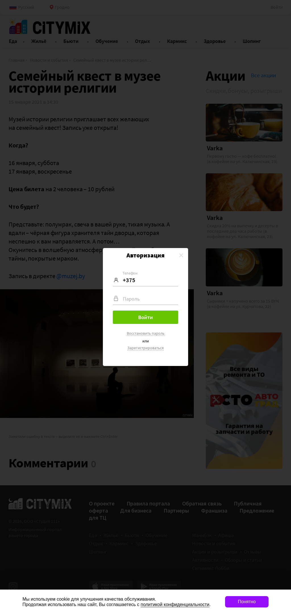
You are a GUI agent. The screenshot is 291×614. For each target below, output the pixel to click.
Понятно (247, 601)
